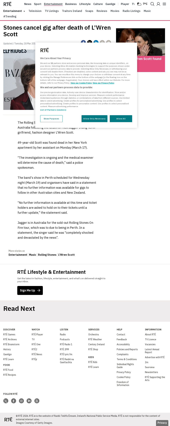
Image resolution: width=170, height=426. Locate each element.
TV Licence (150, 339)
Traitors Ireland (72, 11)
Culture (98, 4)
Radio (63, 334)
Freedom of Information (123, 384)
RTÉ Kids (92, 362)
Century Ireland (96, 344)
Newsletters (151, 372)
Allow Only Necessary (94, 118)
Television (35, 11)
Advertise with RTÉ (155, 357)
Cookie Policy (123, 377)
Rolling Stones (47, 254)
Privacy (162, 422)
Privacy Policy (124, 372)
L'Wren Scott (66, 254)
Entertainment (53, 4)
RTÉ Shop (93, 349)
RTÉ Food (8, 369)
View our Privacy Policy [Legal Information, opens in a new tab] (103, 83)
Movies (115, 11)
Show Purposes (51, 118)
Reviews (102, 11)
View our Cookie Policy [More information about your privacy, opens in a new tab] (81, 83)
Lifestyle (85, 4)
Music (147, 11)
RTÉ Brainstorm (11, 344)
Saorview (150, 367)
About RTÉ (150, 334)
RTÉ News (37, 354)
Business (71, 4)
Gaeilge (110, 4)
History (7, 349)
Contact (121, 334)
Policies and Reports (127, 349)
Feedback (122, 339)
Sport (37, 4)
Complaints (122, 354)
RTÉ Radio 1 (66, 344)
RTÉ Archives (10, 339)
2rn (146, 362)
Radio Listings (131, 11)
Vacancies (150, 344)
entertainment (12, 11)
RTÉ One (36, 344)
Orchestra (93, 334)
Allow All (121, 118)
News (27, 4)
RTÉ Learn (8, 359)
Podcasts (65, 339)
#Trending (9, 16)
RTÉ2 (34, 349)
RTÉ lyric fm (66, 354)
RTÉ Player (37, 334)
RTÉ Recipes (9, 374)
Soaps (89, 11)
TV (33, 339)
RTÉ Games (9, 334)
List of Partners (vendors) (53, 110)
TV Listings (52, 11)
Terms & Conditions (127, 359)
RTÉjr (34, 359)
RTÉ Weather (95, 339)
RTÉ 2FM (64, 349)
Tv (133, 4)
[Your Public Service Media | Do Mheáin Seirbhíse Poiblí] (8, 419)
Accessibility (123, 344)
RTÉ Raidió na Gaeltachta (67, 361)
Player (125, 4)
